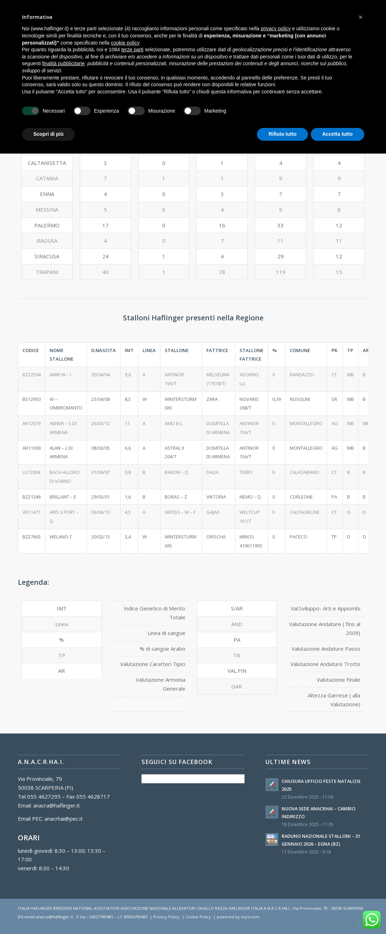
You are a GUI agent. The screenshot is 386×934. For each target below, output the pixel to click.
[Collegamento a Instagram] (341, 925)
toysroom (250, 916)
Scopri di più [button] (49, 134)
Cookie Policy (198, 916)
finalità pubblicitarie (63, 63)
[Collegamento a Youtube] (352, 925)
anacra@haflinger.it (56, 805)
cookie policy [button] (125, 43)
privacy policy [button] (275, 28)
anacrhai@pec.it (64, 818)
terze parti (132, 49)
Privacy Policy (166, 916)
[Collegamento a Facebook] (330, 925)
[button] (360, 17)
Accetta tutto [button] (337, 134)
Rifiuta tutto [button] (282, 134)
